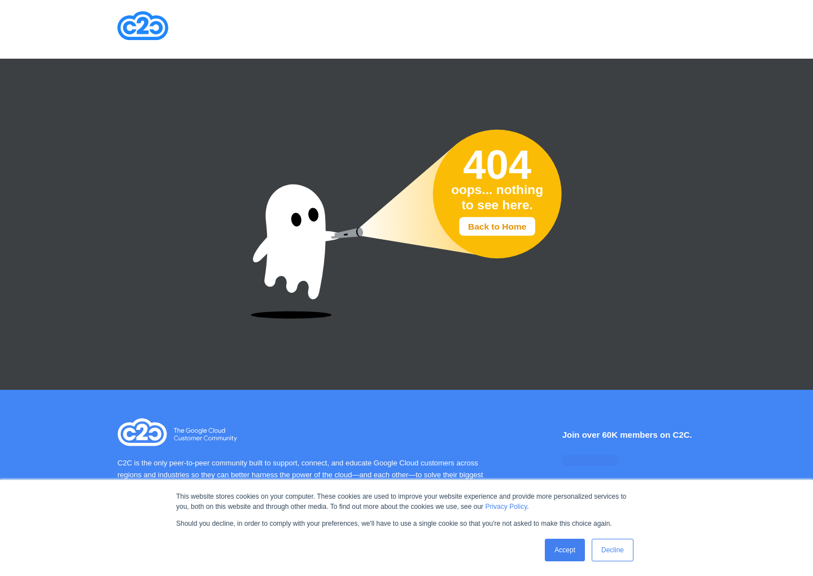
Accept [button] (564, 550)
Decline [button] (612, 550)
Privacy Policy (506, 507)
